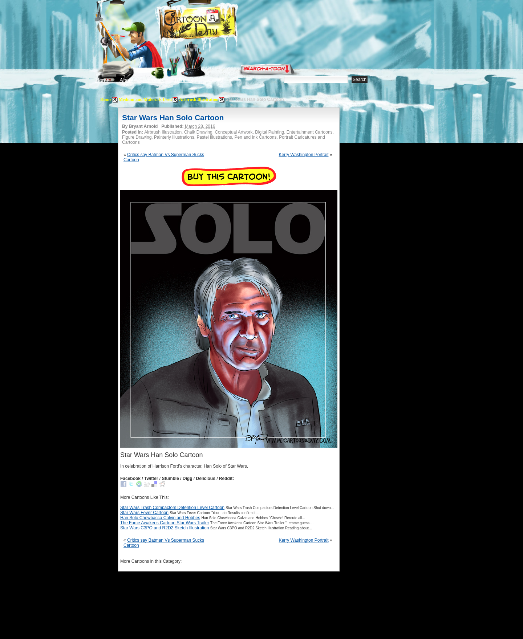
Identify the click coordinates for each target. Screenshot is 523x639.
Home (102, 80)
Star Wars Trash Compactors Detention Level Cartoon (172, 507)
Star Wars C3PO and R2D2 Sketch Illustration (164, 527)
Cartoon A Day (216, 24)
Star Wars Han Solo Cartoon (173, 117)
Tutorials (183, 80)
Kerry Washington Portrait (304, 154)
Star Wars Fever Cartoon (144, 512)
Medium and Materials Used (145, 99)
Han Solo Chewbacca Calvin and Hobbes (160, 517)
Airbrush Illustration (198, 99)
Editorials (153, 80)
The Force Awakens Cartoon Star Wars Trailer (164, 522)
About (126, 80)
